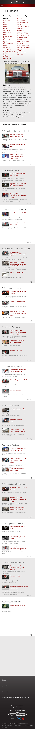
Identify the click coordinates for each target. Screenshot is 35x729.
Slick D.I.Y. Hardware (23, 51)
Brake (5, 53)
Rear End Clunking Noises (17, 272)
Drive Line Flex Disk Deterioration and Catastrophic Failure (18, 254)
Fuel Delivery (7, 32)
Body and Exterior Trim (9, 21)
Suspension (6, 55)
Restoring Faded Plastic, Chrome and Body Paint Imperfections (16, 156)
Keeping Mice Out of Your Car (18, 605)
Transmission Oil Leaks (16, 576)
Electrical (5, 24)
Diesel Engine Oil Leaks (16, 351)
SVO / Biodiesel (7, 58)
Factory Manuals (22, 32)
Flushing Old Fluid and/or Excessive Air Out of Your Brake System (18, 195)
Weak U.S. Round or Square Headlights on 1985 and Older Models (18, 313)
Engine (5, 34)
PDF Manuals (21, 21)
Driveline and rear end (9, 51)
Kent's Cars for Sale (22, 34)
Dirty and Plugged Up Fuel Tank (18, 380)
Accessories (20, 30)
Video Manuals (21, 19)
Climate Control (7, 30)
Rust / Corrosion (8, 57)
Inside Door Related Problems (18, 409)
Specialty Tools (21, 53)
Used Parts (20, 55)
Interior (5, 23)
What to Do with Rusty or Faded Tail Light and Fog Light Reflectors (18, 460)
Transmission (7, 49)
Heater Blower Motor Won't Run (18, 213)
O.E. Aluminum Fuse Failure (17, 301)
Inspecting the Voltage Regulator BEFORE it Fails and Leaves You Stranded (18, 332)
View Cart (32, 6)
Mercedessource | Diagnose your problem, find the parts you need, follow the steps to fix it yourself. (17, 2)
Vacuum (5, 28)
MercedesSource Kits (23, 36)
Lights (5, 26)
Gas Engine (6, 47)
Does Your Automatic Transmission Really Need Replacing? (17, 567)
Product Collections (23, 45)
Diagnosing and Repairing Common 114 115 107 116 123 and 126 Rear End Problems (18, 264)
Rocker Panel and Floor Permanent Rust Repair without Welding (18, 499)
